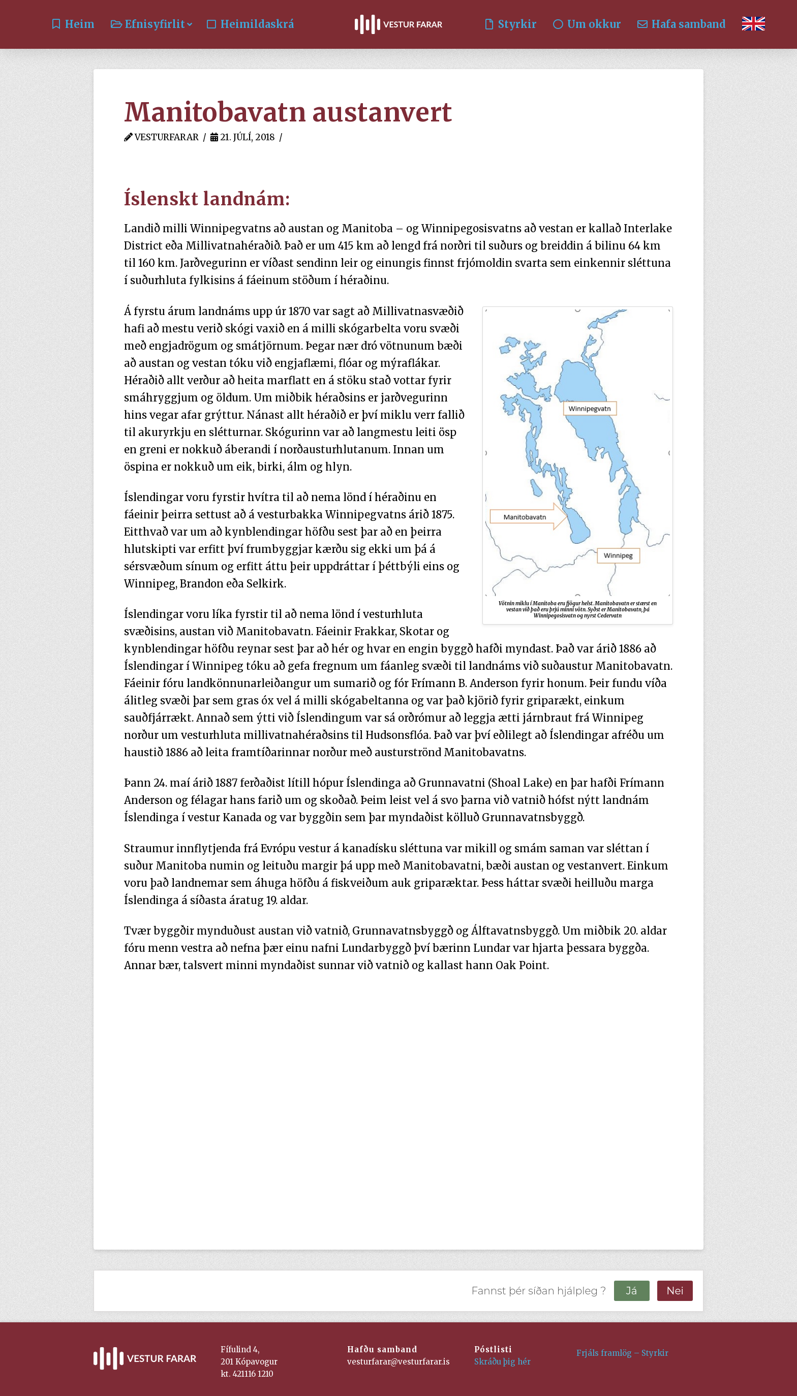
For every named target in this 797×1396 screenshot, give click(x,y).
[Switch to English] (753, 24)
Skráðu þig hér (502, 1362)
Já (631, 1291)
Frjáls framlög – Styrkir (622, 1353)
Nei (675, 1291)
